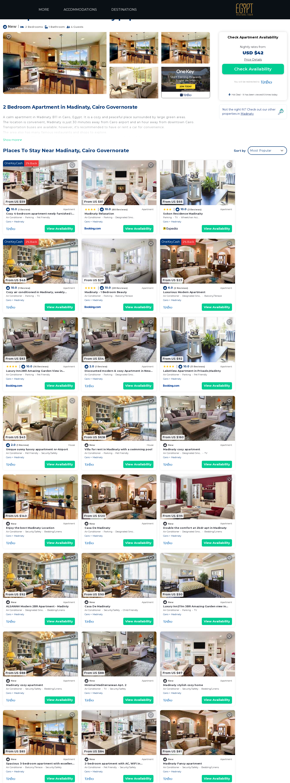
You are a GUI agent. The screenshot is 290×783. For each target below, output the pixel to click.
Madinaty (19, 217)
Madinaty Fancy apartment (241, 582)
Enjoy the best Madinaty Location (30, 433)
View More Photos (21, 88)
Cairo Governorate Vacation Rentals (33, 730)
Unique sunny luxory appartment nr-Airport (109, 358)
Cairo (8, 217)
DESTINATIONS (123, 9)
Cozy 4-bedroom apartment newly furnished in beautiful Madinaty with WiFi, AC (207, 724)
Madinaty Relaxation (92, 209)
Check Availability (253, 69)
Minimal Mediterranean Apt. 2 (243, 507)
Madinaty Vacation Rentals (27, 724)
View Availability (53, 224)
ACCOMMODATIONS (79, 9)
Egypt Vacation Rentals (25, 737)
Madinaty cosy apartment (240, 358)
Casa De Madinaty (91, 433)
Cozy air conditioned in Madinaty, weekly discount (186, 743)
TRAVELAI (197, 771)
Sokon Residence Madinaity (170, 209)
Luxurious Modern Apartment (99, 284)
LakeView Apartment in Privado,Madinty (35, 358)
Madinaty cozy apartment (168, 507)
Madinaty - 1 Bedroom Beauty (27, 284)
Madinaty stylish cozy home (26, 582)
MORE (44, 9)
